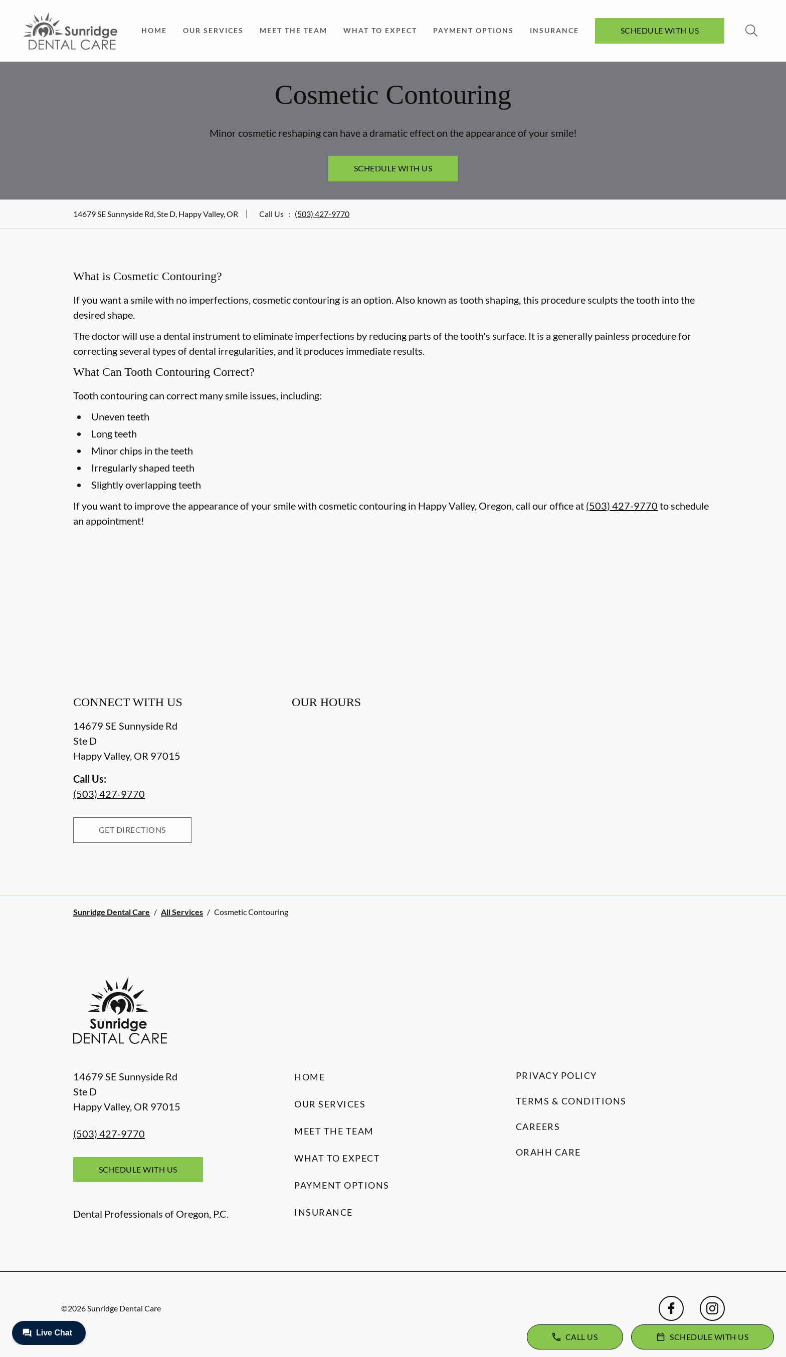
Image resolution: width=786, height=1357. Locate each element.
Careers (538, 1126)
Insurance (554, 30)
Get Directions (132, 829)
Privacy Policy (556, 1075)
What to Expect (380, 30)
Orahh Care (548, 1152)
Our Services (213, 30)
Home (154, 30)
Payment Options (473, 30)
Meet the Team (293, 30)
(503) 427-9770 (322, 213)
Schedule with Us (660, 30)
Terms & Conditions (571, 1100)
